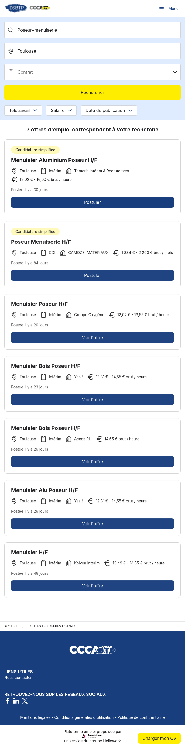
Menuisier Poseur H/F (39, 306)
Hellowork (112, 741)
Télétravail (23, 110)
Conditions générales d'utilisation (84, 717)
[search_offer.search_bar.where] (92, 51)
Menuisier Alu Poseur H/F (44, 492)
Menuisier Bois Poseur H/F (45, 368)
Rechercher (92, 92)
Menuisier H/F (29, 554)
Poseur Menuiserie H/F (41, 244)
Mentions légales (35, 717)
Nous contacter (18, 677)
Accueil (11, 626)
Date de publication (108, 110)
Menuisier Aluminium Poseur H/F (54, 160)
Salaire (61, 110)
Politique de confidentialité (141, 717)
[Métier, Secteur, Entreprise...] (92, 30)
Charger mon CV (159, 738)
